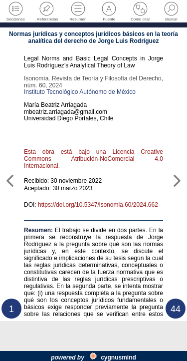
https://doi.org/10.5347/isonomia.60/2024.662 (98, 204)
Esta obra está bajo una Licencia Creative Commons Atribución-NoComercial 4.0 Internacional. (93, 158)
